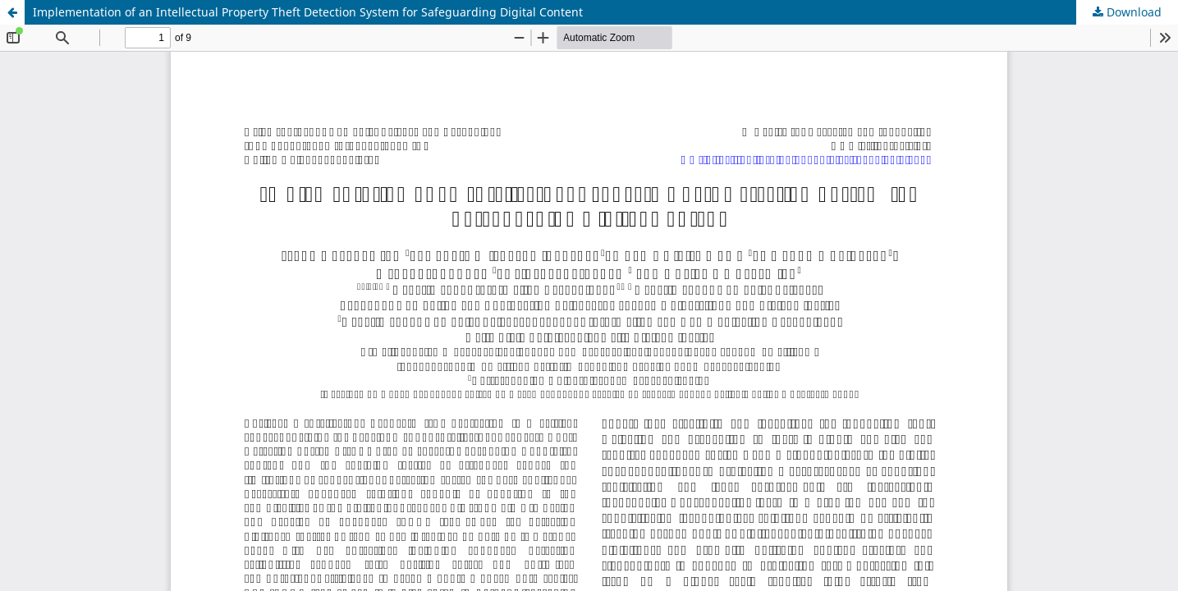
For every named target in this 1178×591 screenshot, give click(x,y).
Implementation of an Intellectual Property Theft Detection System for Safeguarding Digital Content (308, 12)
